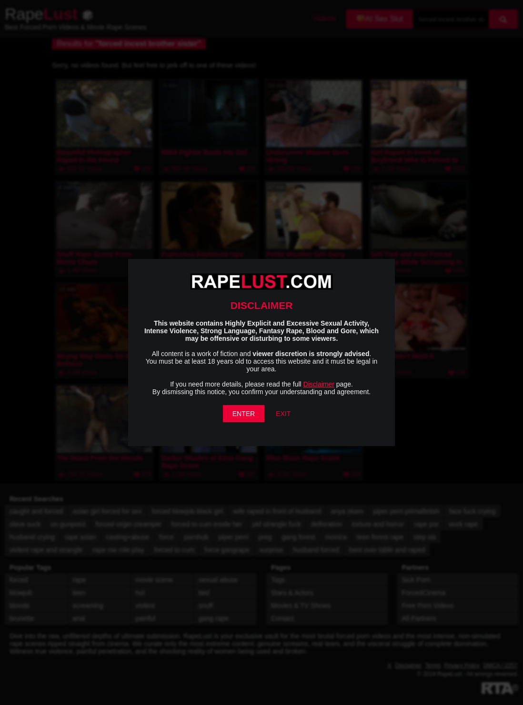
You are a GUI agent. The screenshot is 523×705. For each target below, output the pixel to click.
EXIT (283, 413)
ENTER (243, 413)
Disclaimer (318, 384)
